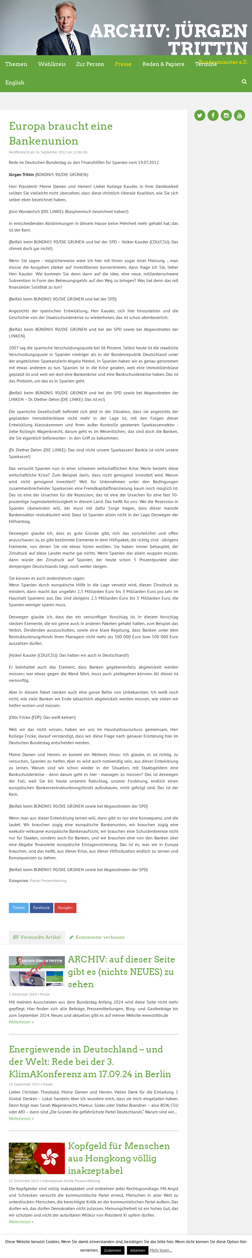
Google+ (65, 908)
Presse (123, 64)
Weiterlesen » (21, 1022)
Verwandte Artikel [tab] (40, 937)
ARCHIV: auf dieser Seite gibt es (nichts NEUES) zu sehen (121, 972)
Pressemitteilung (54, 880)
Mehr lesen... (161, 1250)
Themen (16, 64)
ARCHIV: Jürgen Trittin (169, 39)
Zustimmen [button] (112, 1250)
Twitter (18, 908)
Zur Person (90, 64)
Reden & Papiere (163, 64)
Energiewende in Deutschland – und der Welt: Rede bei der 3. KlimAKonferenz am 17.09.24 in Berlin (90, 1062)
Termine (206, 64)
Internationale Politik (57, 1181)
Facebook (41, 908)
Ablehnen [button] (137, 1250)
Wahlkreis (52, 64)
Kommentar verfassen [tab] (100, 937)
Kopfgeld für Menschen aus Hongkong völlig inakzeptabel (119, 1158)
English (15, 82)
